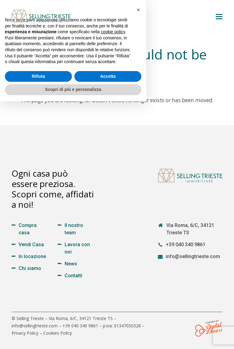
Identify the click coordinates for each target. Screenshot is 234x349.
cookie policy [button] (113, 279)
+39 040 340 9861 (185, 244)
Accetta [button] (108, 324)
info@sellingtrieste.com (193, 256)
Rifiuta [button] (38, 324)
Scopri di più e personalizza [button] (73, 337)
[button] (219, 16)
